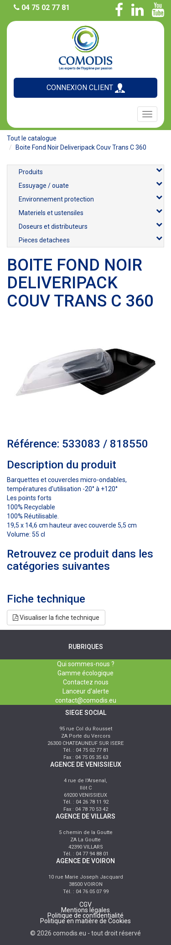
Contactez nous (86, 682)
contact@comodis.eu (85, 700)
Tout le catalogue (32, 138)
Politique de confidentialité (85, 915)
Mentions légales (85, 910)
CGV (85, 904)
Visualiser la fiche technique (56, 617)
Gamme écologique (85, 673)
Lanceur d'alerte (85, 691)
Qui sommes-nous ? (85, 664)
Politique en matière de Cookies (85, 921)
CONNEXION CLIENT (86, 88)
